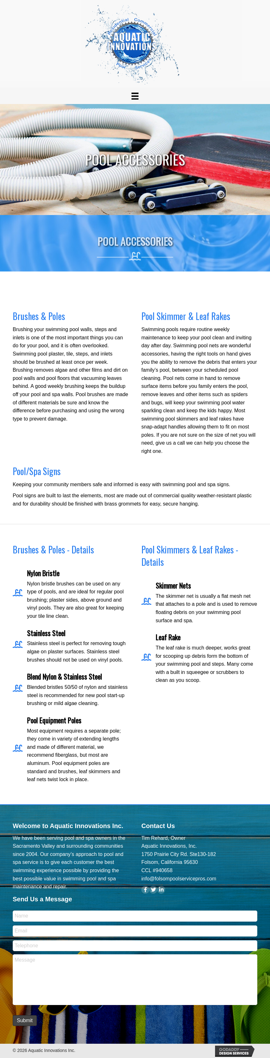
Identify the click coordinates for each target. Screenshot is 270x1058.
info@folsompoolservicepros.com (178, 878)
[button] (145, 890)
